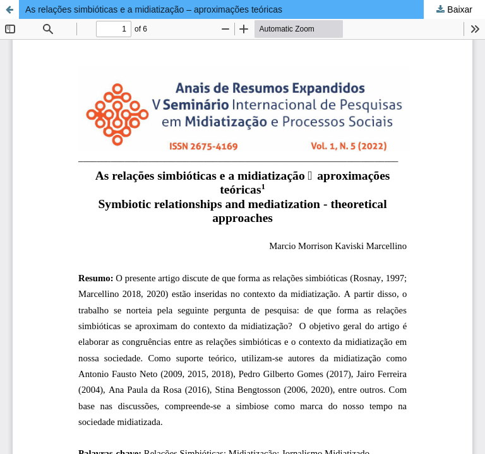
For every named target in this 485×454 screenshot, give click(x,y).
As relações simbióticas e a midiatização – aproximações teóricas (153, 9)
